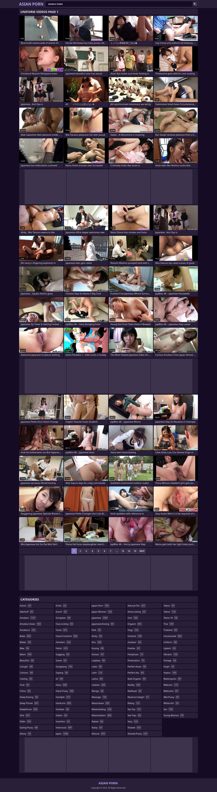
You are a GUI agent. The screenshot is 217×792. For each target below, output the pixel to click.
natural (99, 734)
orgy (133, 630)
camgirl (26, 667)
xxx (168, 709)
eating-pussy (29, 727)
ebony (25, 734)
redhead (135, 691)
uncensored (172, 636)
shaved (134, 727)
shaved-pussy (138, 734)
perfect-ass (136, 673)
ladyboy (98, 660)
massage (99, 697)
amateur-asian (30, 624)
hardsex (63, 709)
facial (62, 630)
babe (25, 636)
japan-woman (102, 612)
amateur (28, 618)
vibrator (170, 654)
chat (25, 685)
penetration (136, 660)
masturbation (102, 715)
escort (61, 612)
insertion (63, 721)
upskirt (169, 648)
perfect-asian (137, 667)
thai (168, 624)
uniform (170, 642)
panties (134, 648)
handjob (63, 697)
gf (59, 679)
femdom (63, 642)
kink (96, 630)
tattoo (169, 612)
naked (98, 721)
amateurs (28, 630)
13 (123, 551)
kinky (97, 636)
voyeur (170, 673)
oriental (135, 636)
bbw (24, 648)
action (26, 606)
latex (97, 667)
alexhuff (27, 612)
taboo (169, 606)
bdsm (26, 654)
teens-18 (170, 618)
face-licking (65, 624)
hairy (61, 685)
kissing (98, 648)
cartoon (26, 673)
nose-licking (137, 612)
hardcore (64, 703)
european (63, 618)
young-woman (173, 715)
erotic (61, 606)
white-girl (171, 703)
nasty (97, 727)
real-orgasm (137, 679)
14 (129, 551)
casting (26, 679)
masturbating (102, 709)
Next (142, 551)
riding (134, 703)
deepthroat (29, 709)
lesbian (99, 685)
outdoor (135, 642)
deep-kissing (29, 697)
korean (98, 654)
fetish (62, 648)
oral (133, 618)
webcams (171, 691)
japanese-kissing (103, 624)
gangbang (64, 667)
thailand (170, 630)
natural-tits (137, 606)
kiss (97, 642)
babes (25, 642)
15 (135, 551)
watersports (172, 679)
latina (97, 679)
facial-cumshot (67, 636)
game (61, 660)
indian (62, 715)
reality (134, 685)
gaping (62, 673)
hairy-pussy (65, 691)
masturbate (101, 703)
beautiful (27, 660)
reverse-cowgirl (139, 697)
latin (97, 673)
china (25, 691)
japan (62, 734)
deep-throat (29, 703)
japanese (100, 618)
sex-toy (134, 709)
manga (98, 691)
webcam (171, 685)
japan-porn (100, 606)
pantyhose (136, 654)
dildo (25, 721)
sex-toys (135, 715)
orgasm (135, 624)
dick (25, 715)
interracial (64, 727)
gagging (63, 654)
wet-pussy (171, 697)
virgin (169, 667)
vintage (170, 660)
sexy (133, 721)
